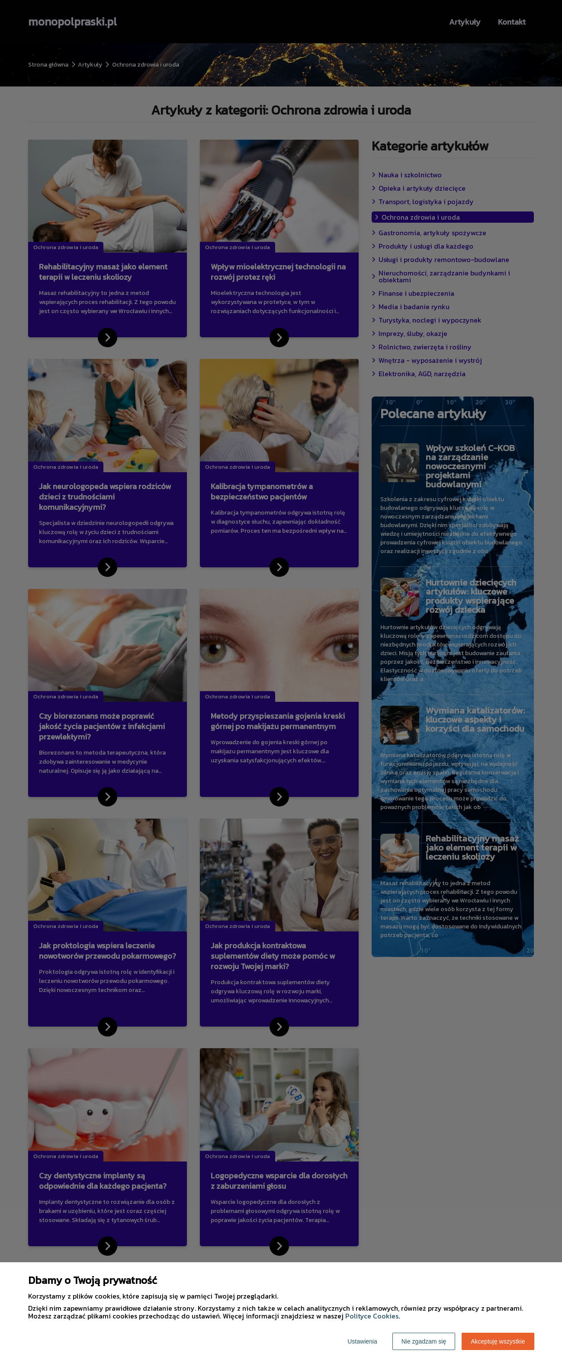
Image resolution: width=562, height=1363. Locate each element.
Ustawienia (362, 1341)
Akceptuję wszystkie (498, 1341)
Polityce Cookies (371, 1316)
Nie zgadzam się (423, 1341)
